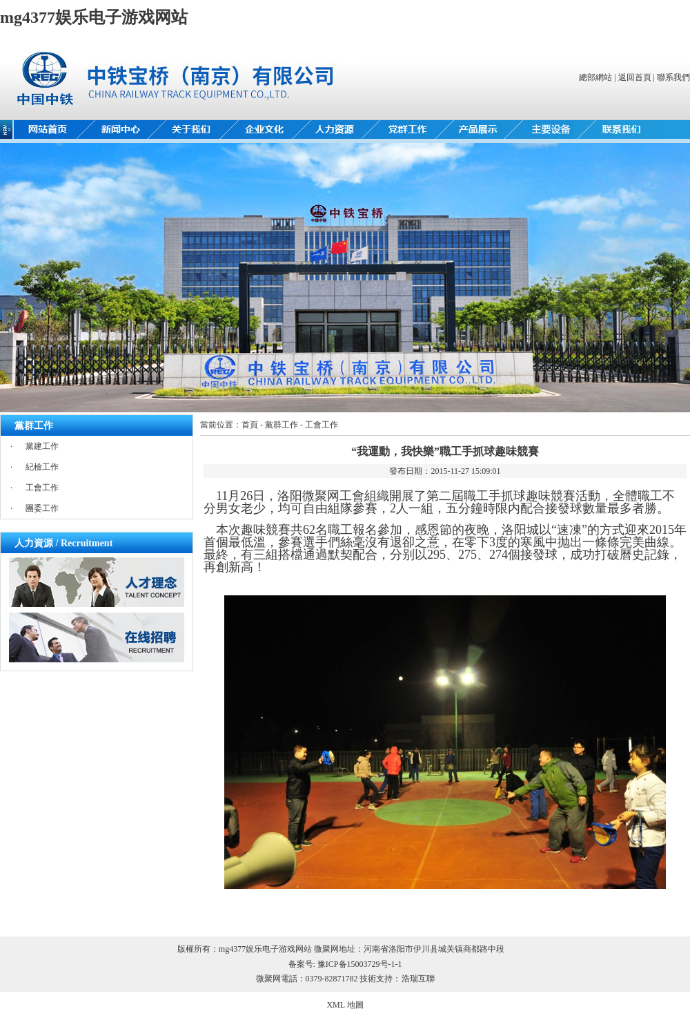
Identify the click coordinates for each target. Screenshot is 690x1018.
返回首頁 (634, 77)
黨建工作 (42, 446)
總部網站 (595, 77)
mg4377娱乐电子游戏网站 (94, 17)
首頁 (249, 425)
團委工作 (42, 508)
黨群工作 (281, 425)
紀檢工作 (42, 467)
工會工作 (42, 487)
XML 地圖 (344, 1005)
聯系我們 (673, 77)
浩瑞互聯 (418, 978)
